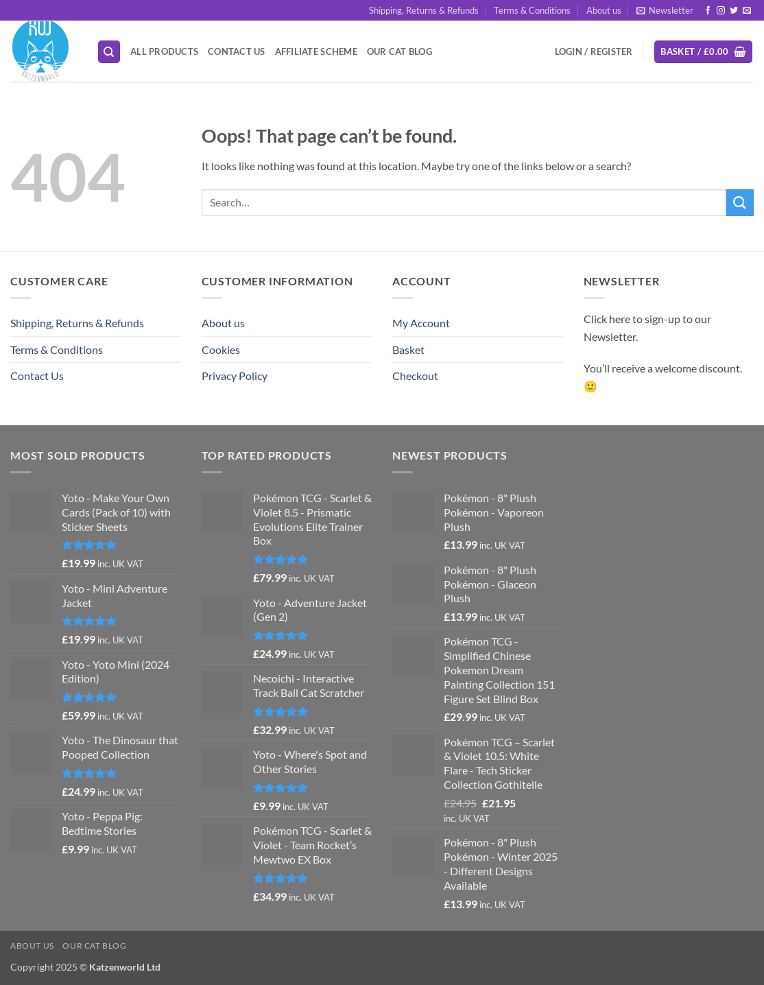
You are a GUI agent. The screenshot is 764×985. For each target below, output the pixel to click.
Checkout (415, 375)
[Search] (109, 51)
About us (603, 10)
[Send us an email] (747, 11)
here (619, 318)
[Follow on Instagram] (721, 11)
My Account (421, 322)
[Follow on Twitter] (734, 11)
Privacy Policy (234, 375)
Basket (408, 349)
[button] (664, 10)
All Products (164, 51)
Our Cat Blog (399, 51)
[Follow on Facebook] (708, 11)
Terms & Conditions (532, 10)
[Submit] (740, 202)
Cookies (221, 349)
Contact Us (236, 51)
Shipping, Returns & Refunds (424, 10)
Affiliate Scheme (316, 51)
